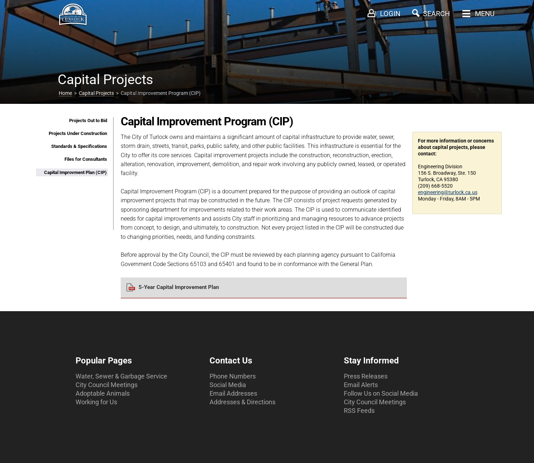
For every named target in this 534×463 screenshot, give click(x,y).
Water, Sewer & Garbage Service (121, 376)
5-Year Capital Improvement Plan (179, 287)
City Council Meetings (107, 385)
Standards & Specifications (79, 146)
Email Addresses (233, 393)
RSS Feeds (359, 410)
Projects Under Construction (78, 133)
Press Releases (366, 376)
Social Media (228, 385)
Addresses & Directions (242, 402)
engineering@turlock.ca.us (447, 192)
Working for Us (96, 402)
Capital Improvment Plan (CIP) (75, 172)
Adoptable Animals (103, 393)
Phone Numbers (233, 376)
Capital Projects (96, 93)
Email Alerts (361, 385)
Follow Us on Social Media (381, 393)
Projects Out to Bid (88, 120)
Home (65, 93)
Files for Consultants (85, 159)
